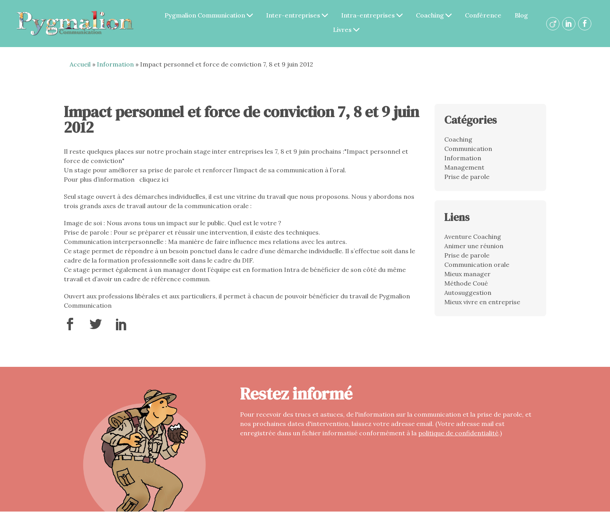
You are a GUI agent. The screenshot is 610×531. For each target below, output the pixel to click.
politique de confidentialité (458, 435)
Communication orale (476, 267)
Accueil (80, 66)
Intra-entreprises (377, 16)
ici (165, 182)
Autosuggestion (467, 295)
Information (115, 66)
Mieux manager (467, 276)
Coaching (439, 16)
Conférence (488, 16)
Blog (526, 16)
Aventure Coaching (472, 239)
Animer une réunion (473, 248)
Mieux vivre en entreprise (482, 304)
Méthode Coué (466, 285)
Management (464, 169)
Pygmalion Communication (214, 16)
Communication (468, 150)
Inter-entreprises (302, 16)
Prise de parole (466, 178)
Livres (351, 30)
